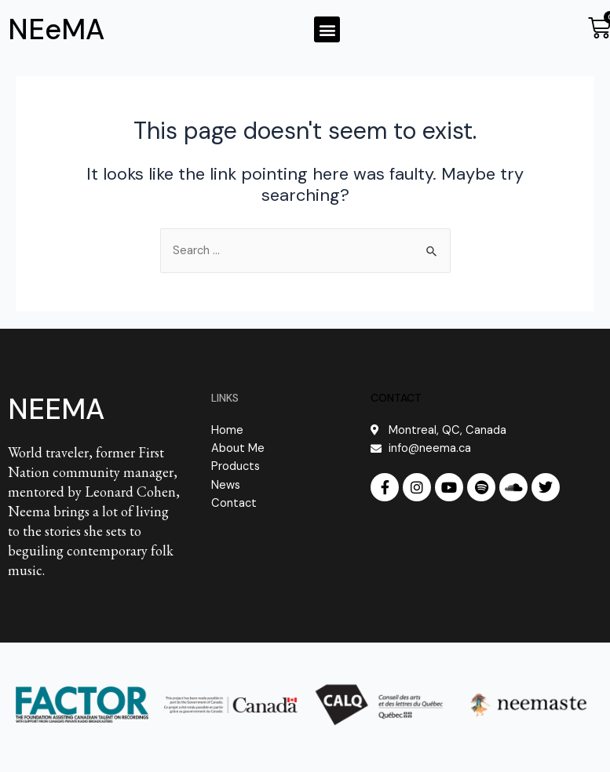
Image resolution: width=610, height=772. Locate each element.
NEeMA (56, 29)
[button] (327, 29)
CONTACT (396, 398)
